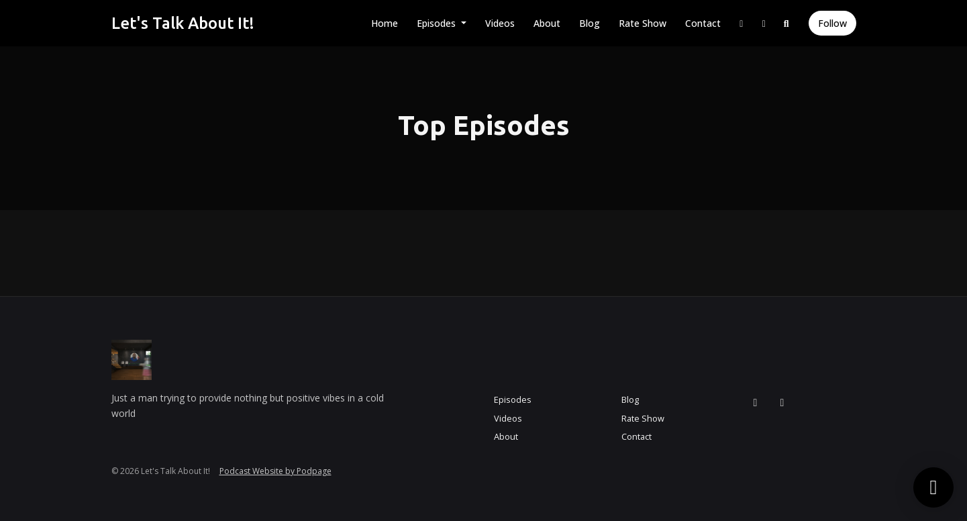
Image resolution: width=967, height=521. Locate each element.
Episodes (437, 23)
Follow (832, 23)
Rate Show (642, 23)
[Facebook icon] (782, 402)
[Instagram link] (741, 23)
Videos (500, 23)
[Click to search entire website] (786, 23)
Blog (589, 23)
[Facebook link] (764, 23)
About (546, 23)
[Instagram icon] (755, 402)
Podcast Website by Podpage (275, 471)
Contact (703, 23)
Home (384, 23)
